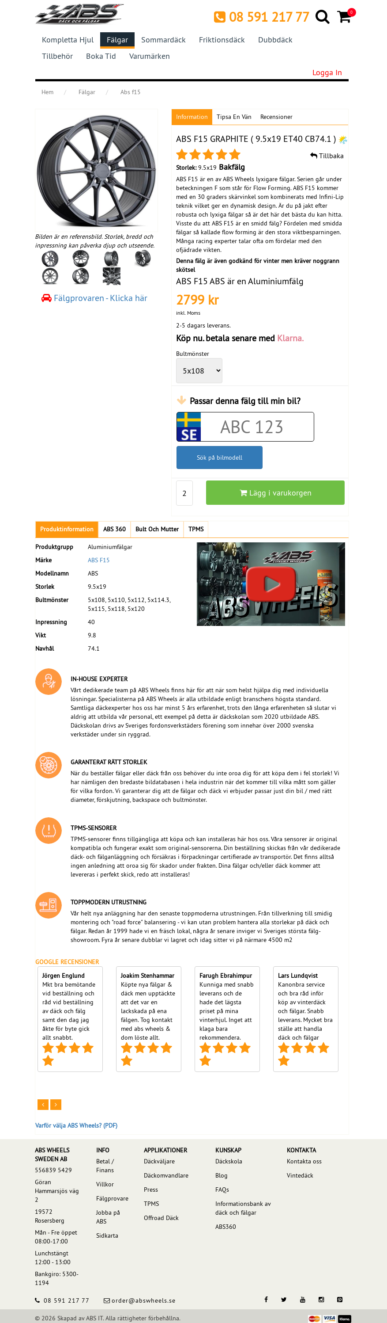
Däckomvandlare (166, 1175)
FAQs (222, 1189)
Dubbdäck (275, 39)
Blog (221, 1175)
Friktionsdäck (222, 39)
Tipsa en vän (234, 117)
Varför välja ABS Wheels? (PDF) (76, 1125)
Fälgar (117, 39)
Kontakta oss (304, 1161)
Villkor (105, 1184)
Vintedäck (300, 1175)
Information (192, 117)
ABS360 (225, 1227)
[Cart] (345, 16)
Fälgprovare (111, 1198)
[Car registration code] (252, 426)
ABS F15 (99, 560)
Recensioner (276, 117)
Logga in (327, 72)
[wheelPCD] (199, 370)
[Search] (323, 16)
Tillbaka (327, 155)
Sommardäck (163, 39)
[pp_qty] (184, 493)
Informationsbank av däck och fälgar (243, 1208)
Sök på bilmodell (219, 457)
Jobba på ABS (108, 1217)
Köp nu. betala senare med (240, 337)
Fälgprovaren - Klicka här (94, 297)
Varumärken (149, 56)
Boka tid (101, 56)
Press (151, 1189)
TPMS (151, 1204)
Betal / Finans (105, 1165)
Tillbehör (57, 56)
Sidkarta (107, 1235)
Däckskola (228, 1161)
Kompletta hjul (68, 39)
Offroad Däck (161, 1218)
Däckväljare (159, 1161)
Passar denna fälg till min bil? (245, 400)
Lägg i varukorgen (276, 493)
